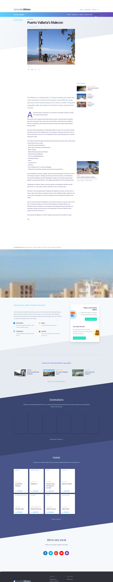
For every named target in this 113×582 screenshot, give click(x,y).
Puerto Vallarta (19, 14)
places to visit (88, 14)
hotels (81, 9)
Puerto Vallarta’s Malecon (54, 247)
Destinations (29, 247)
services (81, 14)
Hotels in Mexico (54, 581)
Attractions (70, 579)
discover (94, 9)
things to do (75, 14)
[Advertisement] (87, 134)
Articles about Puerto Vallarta (18, 20)
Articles (45, 247)
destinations (87, 9)
